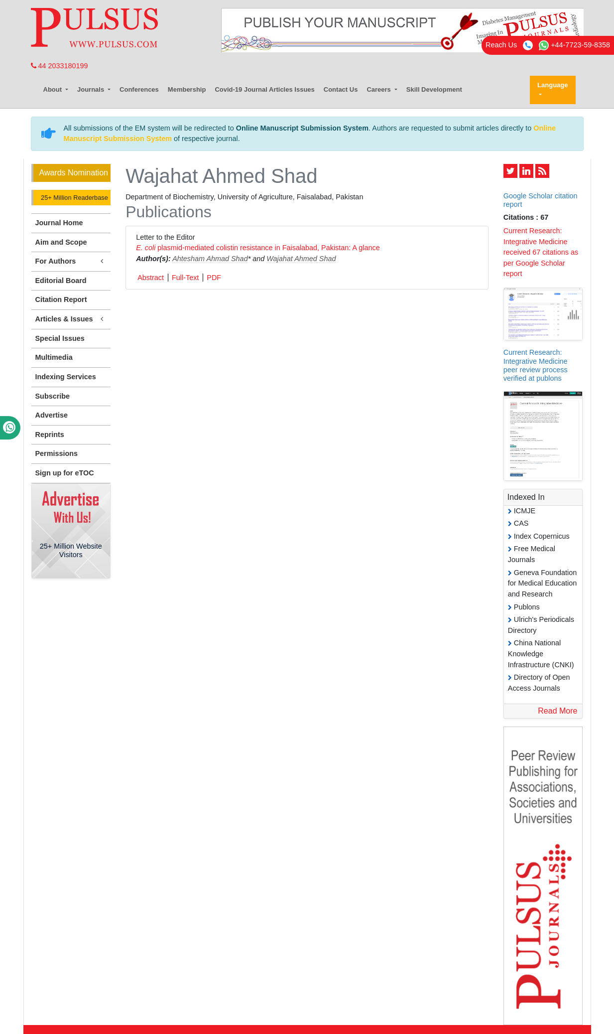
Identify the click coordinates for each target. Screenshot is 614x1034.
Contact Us (341, 89)
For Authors (71, 261)
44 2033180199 (59, 66)
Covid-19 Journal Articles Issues (264, 89)
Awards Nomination (73, 172)
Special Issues (60, 338)
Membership (187, 89)
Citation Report (61, 299)
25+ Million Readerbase (73, 197)
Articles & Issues (71, 319)
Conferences (139, 89)
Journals (91, 89)
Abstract (150, 278)
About (53, 89)
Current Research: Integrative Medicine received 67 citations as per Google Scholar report (540, 252)
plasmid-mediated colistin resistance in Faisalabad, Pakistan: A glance (258, 248)
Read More (557, 711)
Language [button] (552, 85)
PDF (214, 278)
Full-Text (185, 278)
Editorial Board (61, 281)
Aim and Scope (61, 242)
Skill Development (434, 89)
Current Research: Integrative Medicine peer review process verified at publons (535, 365)
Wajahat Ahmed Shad (301, 259)
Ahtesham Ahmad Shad (209, 259)
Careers (379, 89)
